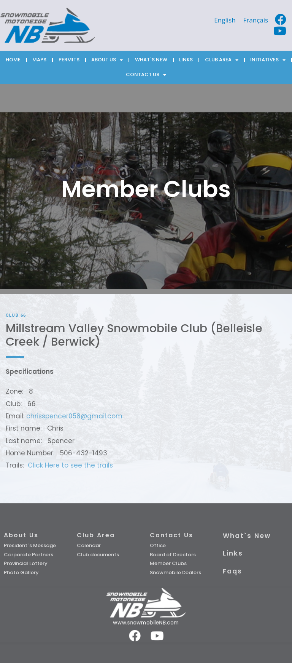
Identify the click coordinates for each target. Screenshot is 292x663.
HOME (13, 59)
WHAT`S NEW (151, 59)
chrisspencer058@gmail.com (74, 416)
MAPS (39, 59)
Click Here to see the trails (70, 465)
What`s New (247, 535)
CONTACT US (146, 75)
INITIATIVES (268, 60)
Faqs (232, 571)
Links (233, 553)
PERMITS (69, 59)
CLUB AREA (221, 60)
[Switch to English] (224, 20)
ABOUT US (107, 60)
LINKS (186, 59)
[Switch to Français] (256, 20)
